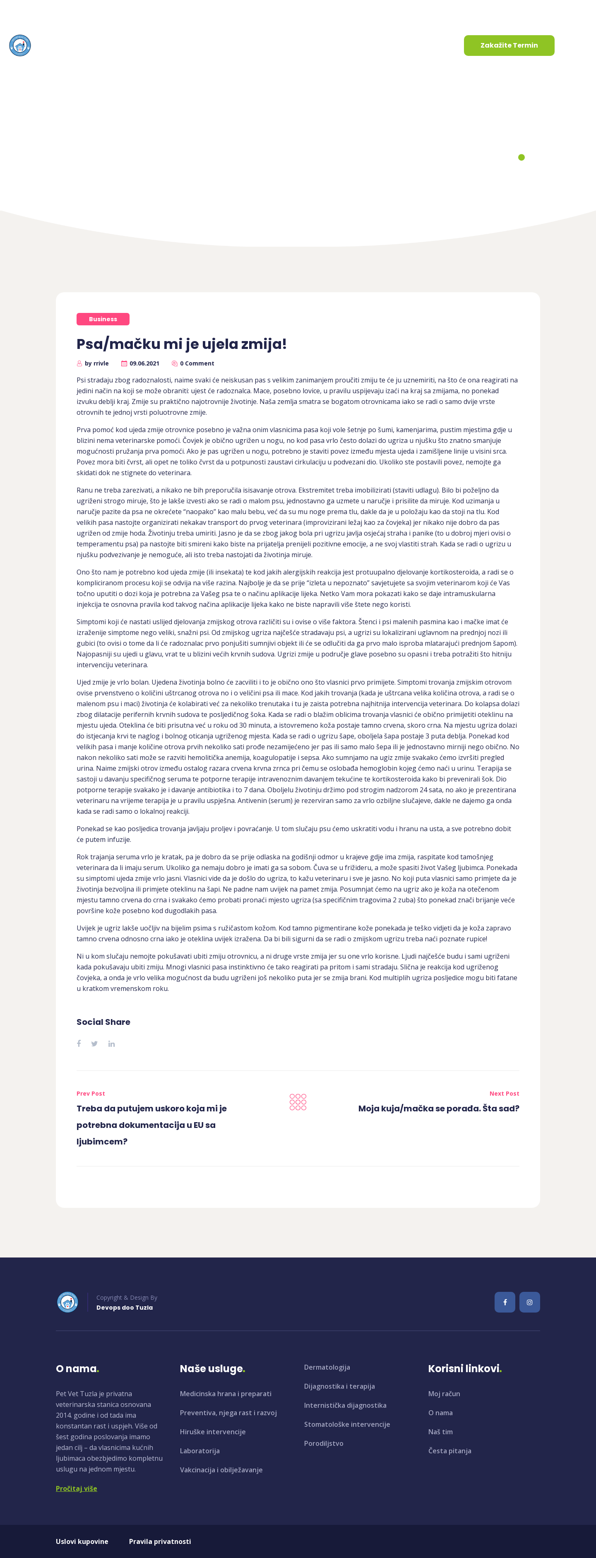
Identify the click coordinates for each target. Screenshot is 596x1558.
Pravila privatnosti (160, 1541)
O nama (125, 45)
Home (244, 158)
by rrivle (97, 363)
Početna (79, 45)
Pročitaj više (76, 1488)
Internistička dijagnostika (345, 1405)
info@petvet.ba (42, 12)
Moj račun (444, 1393)
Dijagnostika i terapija (339, 1386)
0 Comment (197, 363)
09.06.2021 (144, 363)
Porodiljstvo (324, 1443)
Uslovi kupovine (82, 1541)
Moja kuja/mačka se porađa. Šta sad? (438, 1108)
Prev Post (91, 1093)
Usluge (174, 45)
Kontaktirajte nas (299, 45)
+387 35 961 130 (124, 12)
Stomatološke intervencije (347, 1424)
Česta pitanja (449, 1450)
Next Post (504, 1093)
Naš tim (440, 1431)
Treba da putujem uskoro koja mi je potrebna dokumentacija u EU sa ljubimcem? (152, 1125)
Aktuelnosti (230, 45)
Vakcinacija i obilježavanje (221, 1469)
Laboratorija (200, 1450)
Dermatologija (327, 1367)
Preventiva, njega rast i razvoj (228, 1412)
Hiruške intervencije (213, 1431)
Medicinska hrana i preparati (226, 1393)
